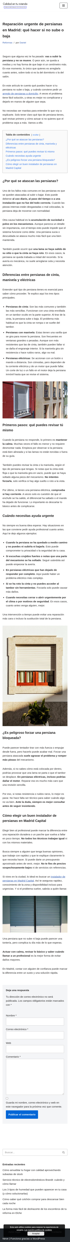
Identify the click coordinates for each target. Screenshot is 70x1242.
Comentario (13, 1056)
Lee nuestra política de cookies (38, 1230)
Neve (5, 1238)
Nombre (11, 1015)
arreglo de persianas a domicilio (20, 93)
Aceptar (36, 1233)
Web (8, 1043)
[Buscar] (31, 1152)
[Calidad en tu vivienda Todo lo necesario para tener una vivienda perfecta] (15, 5)
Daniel (23, 42)
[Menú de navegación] (63, 5)
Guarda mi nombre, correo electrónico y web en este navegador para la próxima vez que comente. (34, 1104)
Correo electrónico (17, 1029)
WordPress (38, 1238)
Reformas (7, 42)
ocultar (36, 135)
